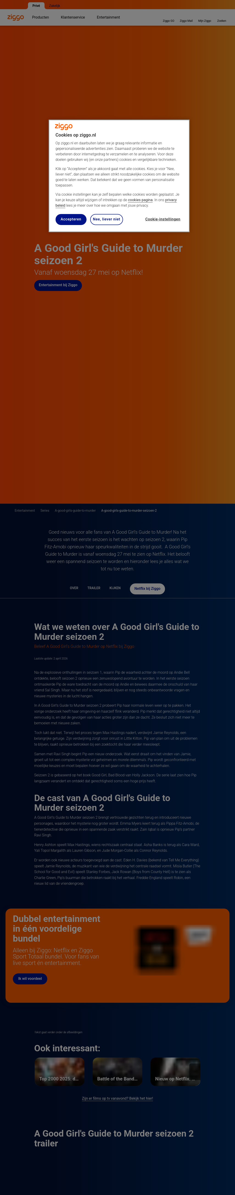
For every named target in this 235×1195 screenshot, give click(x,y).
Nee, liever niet (106, 219)
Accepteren (71, 219)
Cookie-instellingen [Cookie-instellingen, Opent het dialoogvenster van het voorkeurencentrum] (162, 219)
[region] (119, 176)
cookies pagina (140, 200)
